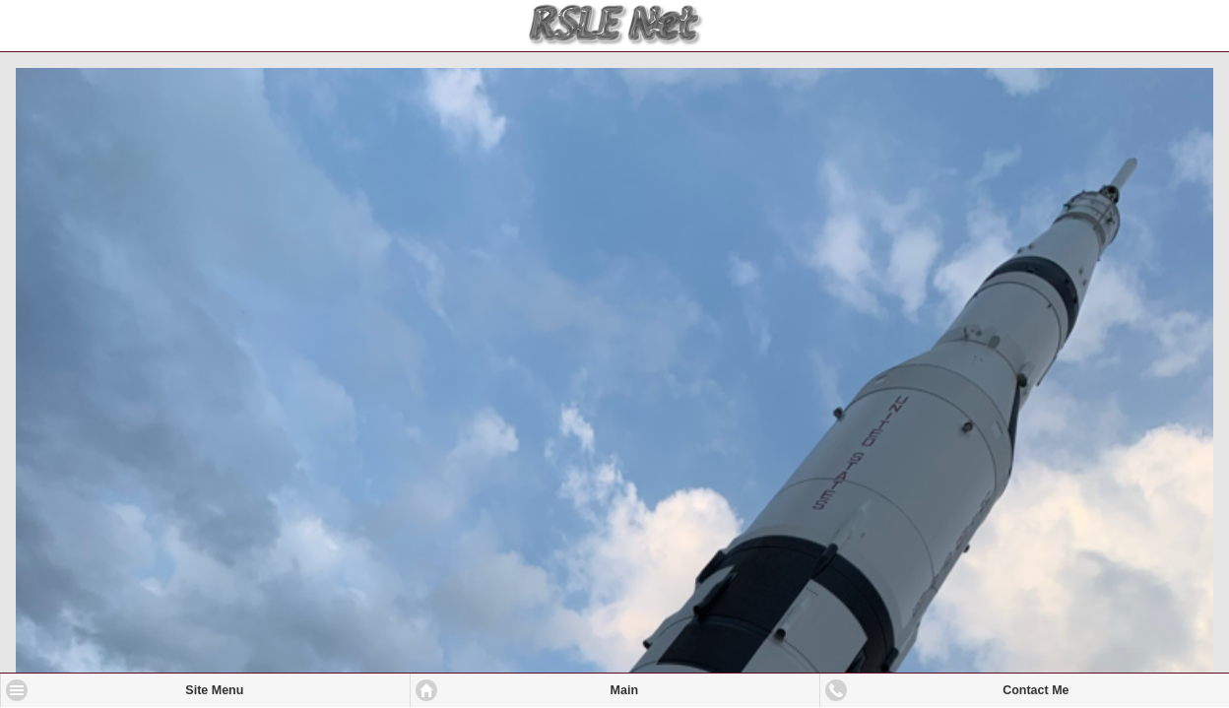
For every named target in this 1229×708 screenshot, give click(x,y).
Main (624, 690)
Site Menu (214, 690)
